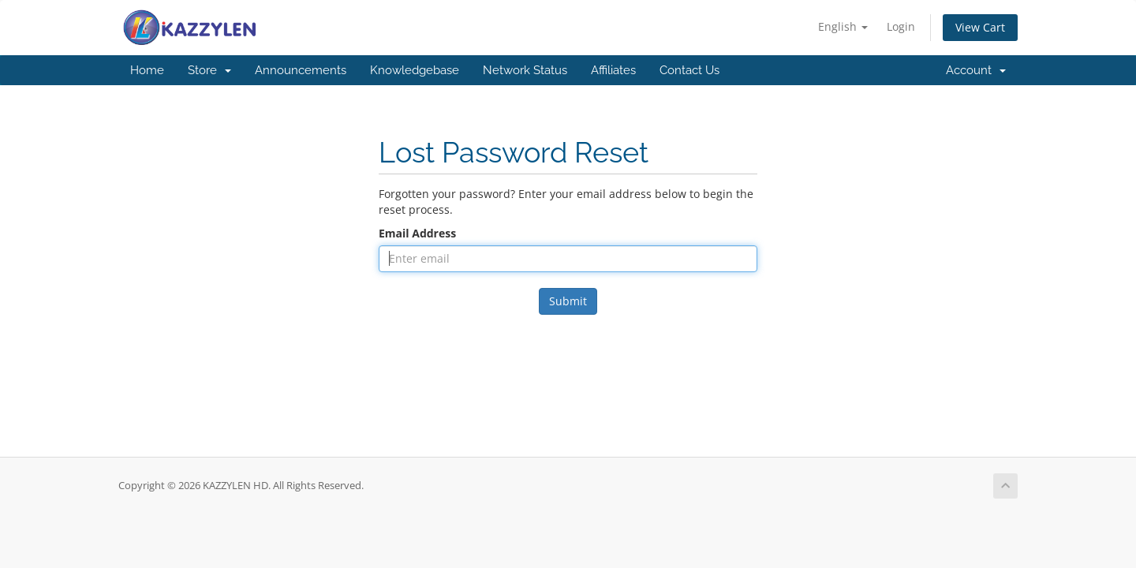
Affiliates (613, 70)
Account (976, 70)
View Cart (980, 27)
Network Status (525, 70)
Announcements (300, 70)
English (843, 26)
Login (901, 26)
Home (147, 70)
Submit (568, 300)
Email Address (417, 233)
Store (209, 70)
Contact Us (689, 70)
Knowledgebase (414, 70)
